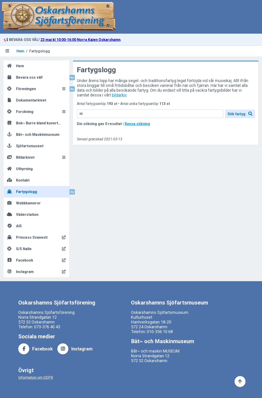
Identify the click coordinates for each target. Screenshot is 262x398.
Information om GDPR (35, 377)
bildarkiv (119, 95)
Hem (20, 51)
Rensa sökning (137, 124)
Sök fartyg (239, 114)
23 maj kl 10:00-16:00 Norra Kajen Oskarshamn (80, 39)
